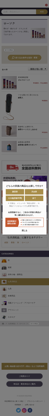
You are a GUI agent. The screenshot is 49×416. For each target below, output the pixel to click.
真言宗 (15, 192)
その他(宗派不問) (15, 198)
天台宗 (34, 192)
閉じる (24, 230)
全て (34, 198)
